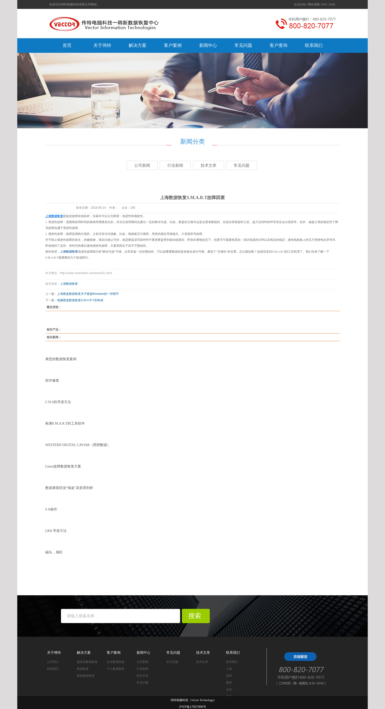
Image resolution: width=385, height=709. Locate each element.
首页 (67, 45)
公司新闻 (142, 165)
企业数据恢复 (115, 662)
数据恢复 (83, 669)
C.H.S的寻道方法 (58, 402)
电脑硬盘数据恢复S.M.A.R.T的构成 (80, 300)
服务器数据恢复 (87, 662)
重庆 (229, 682)
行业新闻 (175, 165)
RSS (324, 4)
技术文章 (208, 165)
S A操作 (51, 509)
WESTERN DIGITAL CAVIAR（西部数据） (77, 445)
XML (332, 4)
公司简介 (53, 662)
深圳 (229, 675)
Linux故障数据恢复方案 (63, 466)
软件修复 (52, 380)
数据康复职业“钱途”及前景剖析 (69, 488)
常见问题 (243, 45)
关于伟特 (102, 45)
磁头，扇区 (54, 552)
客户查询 (278, 45)
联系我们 (314, 45)
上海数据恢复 (69, 283)
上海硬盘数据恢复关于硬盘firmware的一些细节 (88, 294)
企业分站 (300, 4)
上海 (229, 669)
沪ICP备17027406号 (192, 707)
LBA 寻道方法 (56, 531)
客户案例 (173, 45)
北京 (229, 689)
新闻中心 (208, 45)
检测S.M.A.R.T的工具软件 (65, 423)
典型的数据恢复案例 (60, 359)
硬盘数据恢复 (86, 675)
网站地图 (314, 4)
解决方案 (137, 45)
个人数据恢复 (115, 669)
